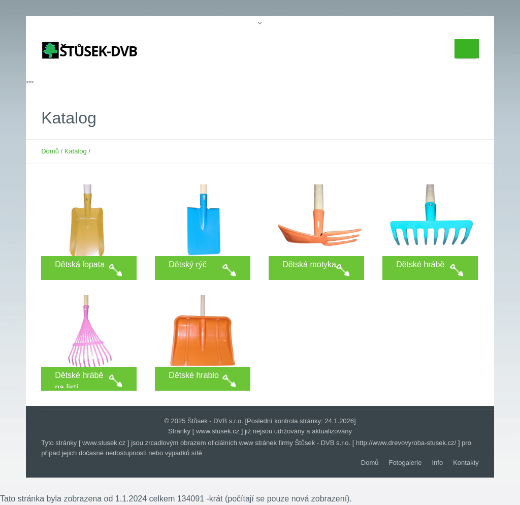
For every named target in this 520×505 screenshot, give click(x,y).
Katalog (75, 151)
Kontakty (466, 462)
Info (437, 462)
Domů (50, 151)
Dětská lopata (80, 264)
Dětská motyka (309, 264)
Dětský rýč (188, 264)
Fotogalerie (404, 462)
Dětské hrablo (194, 375)
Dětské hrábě (420, 264)
